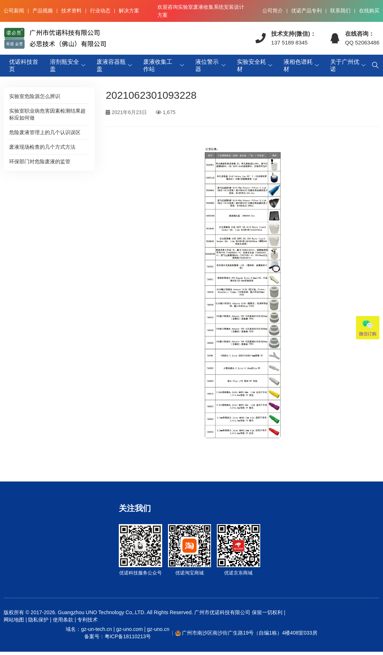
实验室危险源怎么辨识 (34, 96)
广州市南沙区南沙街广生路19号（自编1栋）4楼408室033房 (249, 633)
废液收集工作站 (157, 65)
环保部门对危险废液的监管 (39, 161)
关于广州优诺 (344, 65)
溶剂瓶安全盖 (64, 65)
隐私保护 (38, 620)
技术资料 (71, 10)
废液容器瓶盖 (111, 65)
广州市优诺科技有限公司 (222, 612)
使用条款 (63, 620)
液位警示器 (207, 65)
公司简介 (272, 10)
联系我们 (340, 10)
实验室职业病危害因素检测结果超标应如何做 (47, 114)
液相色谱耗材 (298, 65)
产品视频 (42, 10)
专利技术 (87, 620)
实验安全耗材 (251, 65)
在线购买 (369, 10)
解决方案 (129, 10)
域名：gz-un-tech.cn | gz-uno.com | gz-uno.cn (117, 633)
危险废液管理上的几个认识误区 (45, 132)
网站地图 (14, 620)
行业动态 (100, 10)
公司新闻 (14, 10)
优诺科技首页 (23, 65)
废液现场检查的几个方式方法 (42, 147)
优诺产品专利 (306, 10)
